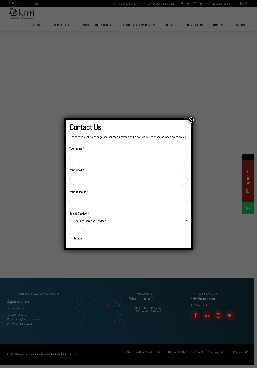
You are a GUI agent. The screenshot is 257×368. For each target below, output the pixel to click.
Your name (76, 148)
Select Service (79, 213)
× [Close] (191, 120)
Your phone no (79, 192)
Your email (76, 170)
